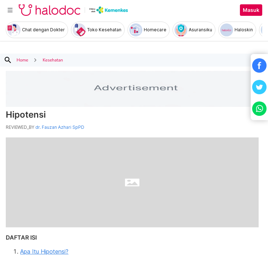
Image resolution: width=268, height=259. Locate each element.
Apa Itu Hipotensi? (44, 251)
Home (22, 60)
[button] (259, 65)
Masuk (251, 10)
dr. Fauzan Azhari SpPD (59, 127)
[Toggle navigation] (10, 10)
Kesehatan (53, 60)
